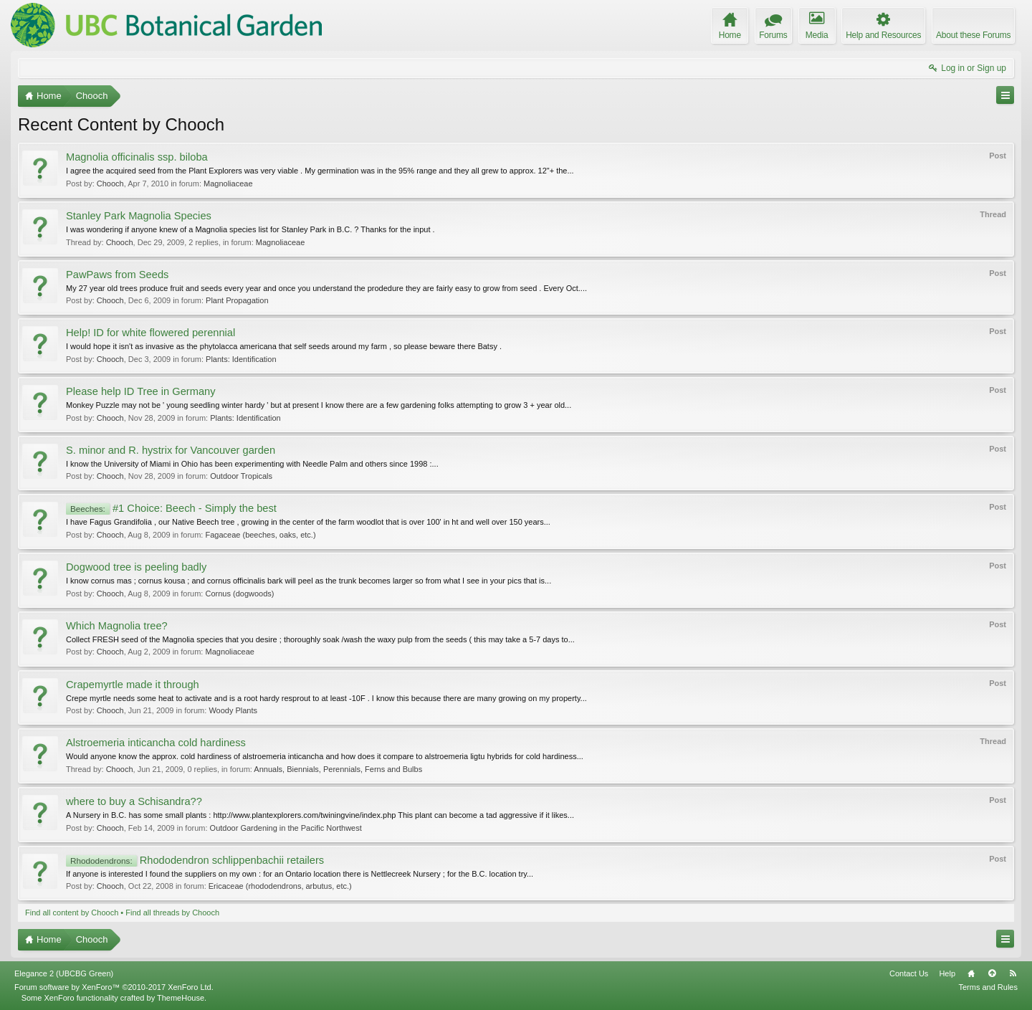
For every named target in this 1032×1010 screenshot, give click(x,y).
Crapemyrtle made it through (132, 684)
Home (971, 973)
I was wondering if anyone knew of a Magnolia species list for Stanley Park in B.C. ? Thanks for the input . (250, 229)
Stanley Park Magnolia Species (138, 215)
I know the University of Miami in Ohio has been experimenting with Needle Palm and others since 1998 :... (252, 463)
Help (947, 973)
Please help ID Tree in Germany (141, 391)
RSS (1013, 973)
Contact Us (908, 973)
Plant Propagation (237, 300)
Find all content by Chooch (71, 912)
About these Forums (973, 35)
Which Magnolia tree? (117, 626)
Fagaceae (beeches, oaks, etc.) (260, 534)
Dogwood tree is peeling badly (136, 567)
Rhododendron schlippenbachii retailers (195, 860)
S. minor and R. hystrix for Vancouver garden (170, 450)
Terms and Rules (988, 987)
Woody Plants (233, 710)
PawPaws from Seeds (117, 274)
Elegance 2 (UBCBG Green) (63, 973)
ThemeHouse (180, 998)
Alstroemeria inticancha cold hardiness (156, 742)
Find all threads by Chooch (172, 912)
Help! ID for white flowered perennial (150, 332)
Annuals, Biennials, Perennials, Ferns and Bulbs (338, 769)
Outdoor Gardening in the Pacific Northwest (286, 828)
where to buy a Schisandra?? (134, 801)
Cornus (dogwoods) (239, 593)
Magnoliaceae (228, 183)
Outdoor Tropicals (241, 476)
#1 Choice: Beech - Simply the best (171, 508)
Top (992, 973)
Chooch (110, 183)
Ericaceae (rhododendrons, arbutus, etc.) (280, 886)
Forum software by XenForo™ (114, 987)
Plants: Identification (241, 359)
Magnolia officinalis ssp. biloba (137, 157)
